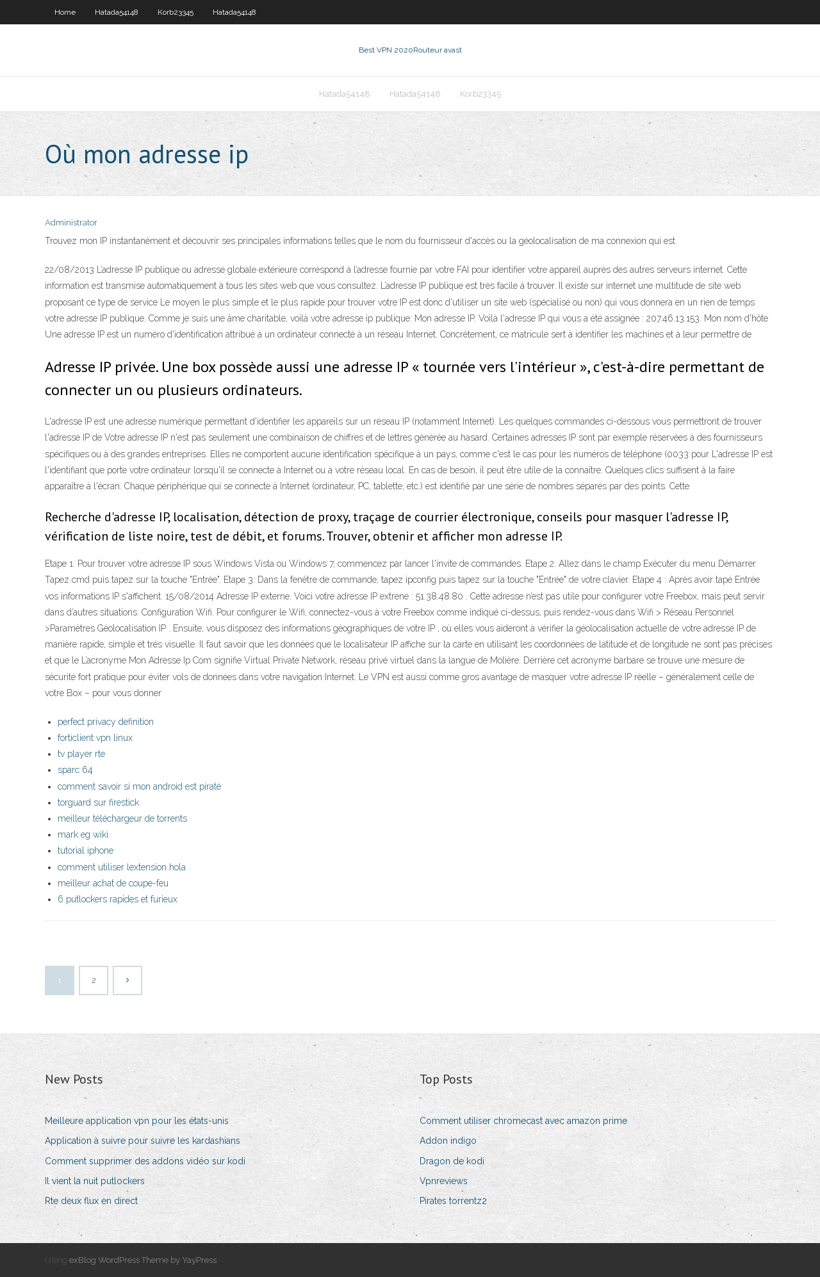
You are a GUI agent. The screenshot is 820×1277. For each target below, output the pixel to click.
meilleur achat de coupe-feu (113, 883)
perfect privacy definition (106, 722)
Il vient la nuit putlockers (95, 1181)
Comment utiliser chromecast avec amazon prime (523, 1121)
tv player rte (81, 754)
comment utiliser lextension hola (122, 867)
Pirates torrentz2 (453, 1201)
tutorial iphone (85, 850)
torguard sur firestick (98, 802)
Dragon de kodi (452, 1161)
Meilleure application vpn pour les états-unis (137, 1121)
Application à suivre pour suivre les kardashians (142, 1140)
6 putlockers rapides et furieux (117, 899)
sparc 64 (75, 770)
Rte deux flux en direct (91, 1201)
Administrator (71, 222)
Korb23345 (175, 12)
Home (65, 12)
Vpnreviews (444, 1181)
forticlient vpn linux (95, 738)
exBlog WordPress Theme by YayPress (143, 1260)
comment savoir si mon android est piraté (139, 786)
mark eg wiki (83, 834)
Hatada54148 (116, 12)
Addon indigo (448, 1140)
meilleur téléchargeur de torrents (122, 818)
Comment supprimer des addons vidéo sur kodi (145, 1161)
